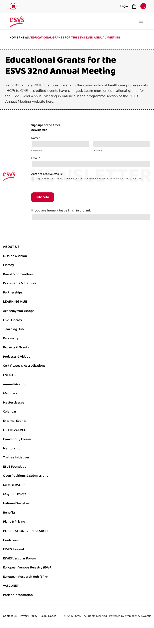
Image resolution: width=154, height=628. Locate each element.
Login (124, 6)
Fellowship (11, 338)
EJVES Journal (13, 549)
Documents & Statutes (19, 283)
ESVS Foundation (15, 466)
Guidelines (11, 540)
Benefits (9, 512)
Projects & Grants (16, 347)
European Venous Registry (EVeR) (28, 567)
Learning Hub (14, 329)
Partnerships (12, 292)
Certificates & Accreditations (24, 365)
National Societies (16, 503)
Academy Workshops (18, 310)
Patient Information (18, 595)
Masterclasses (13, 402)
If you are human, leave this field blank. (61, 210)
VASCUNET (11, 585)
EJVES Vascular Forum (19, 558)
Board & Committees (18, 274)
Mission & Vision (15, 256)
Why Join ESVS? (14, 494)
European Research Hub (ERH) (25, 576)
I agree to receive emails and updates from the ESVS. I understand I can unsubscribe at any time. (87, 178)
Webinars (10, 393)
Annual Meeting (14, 384)
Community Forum (17, 439)
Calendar (9, 411)
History (8, 265)
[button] (141, 21)
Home (13, 37)
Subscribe (42, 197)
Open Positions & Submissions (25, 475)
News (24, 37)
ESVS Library (12, 320)
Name (35, 138)
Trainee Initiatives (16, 457)
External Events (14, 420)
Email (35, 158)
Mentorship (11, 448)
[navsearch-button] (142, 5)
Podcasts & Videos (16, 356)
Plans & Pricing (14, 521)
